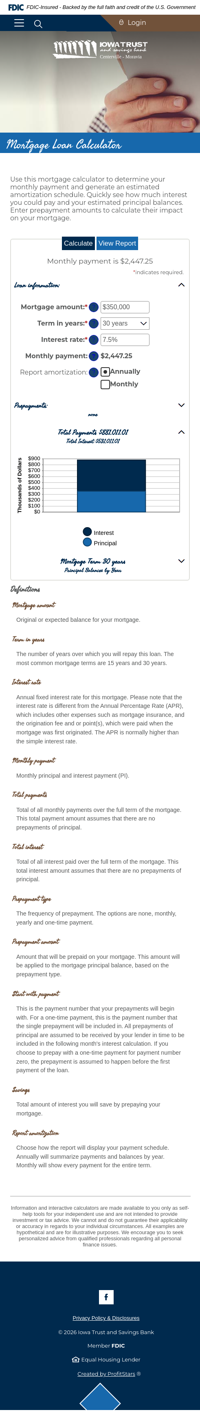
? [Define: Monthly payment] (93, 356)
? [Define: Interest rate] (93, 340)
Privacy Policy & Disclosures (106, 1318)
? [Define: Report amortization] (93, 372)
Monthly (124, 384)
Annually (125, 371)
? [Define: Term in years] (93, 323)
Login (137, 23)
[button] (100, 284)
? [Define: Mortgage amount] (93, 307)
